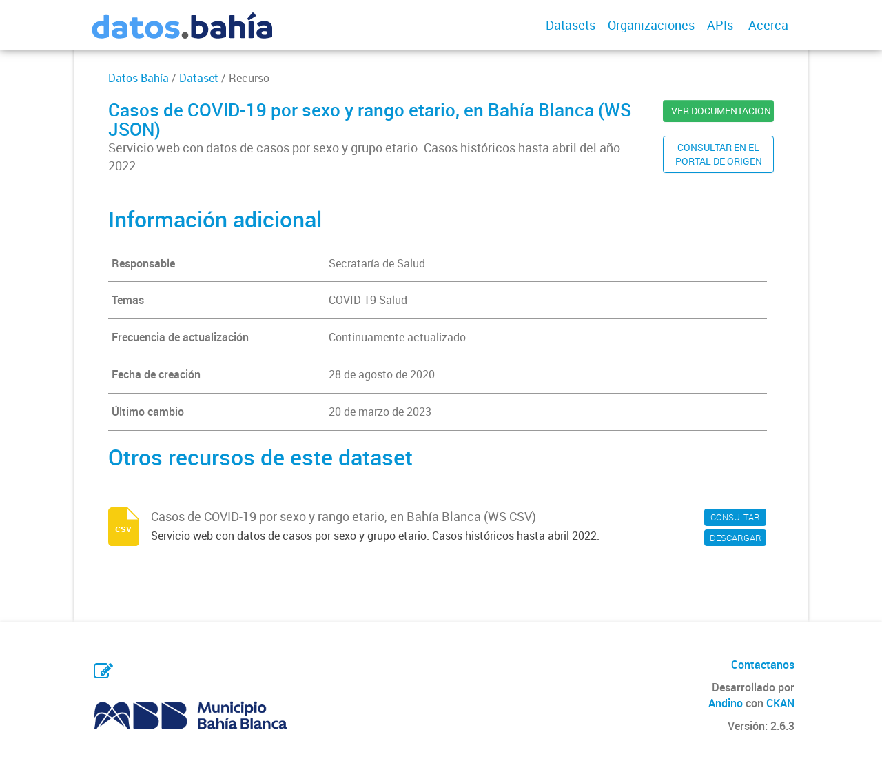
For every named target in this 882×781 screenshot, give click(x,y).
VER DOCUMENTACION (721, 110)
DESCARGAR (735, 537)
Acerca (768, 25)
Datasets (570, 25)
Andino (725, 703)
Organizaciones (651, 25)
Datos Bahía (138, 77)
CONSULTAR (735, 517)
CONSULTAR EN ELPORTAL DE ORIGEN (718, 154)
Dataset (198, 77)
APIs (720, 25)
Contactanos (762, 664)
